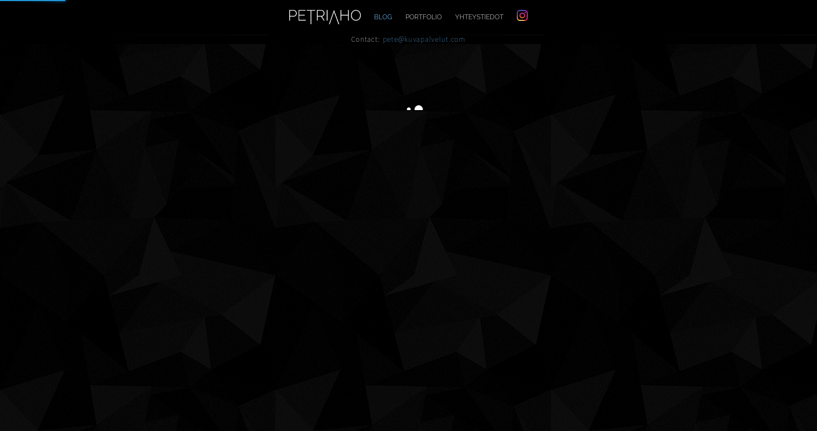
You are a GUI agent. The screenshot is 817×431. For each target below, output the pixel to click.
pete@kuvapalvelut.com (424, 39)
